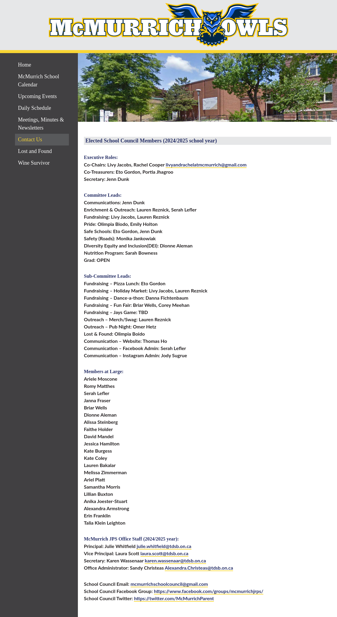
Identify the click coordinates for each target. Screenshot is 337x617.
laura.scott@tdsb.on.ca (164, 553)
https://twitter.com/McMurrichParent (174, 598)
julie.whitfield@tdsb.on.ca (164, 546)
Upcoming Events (37, 96)
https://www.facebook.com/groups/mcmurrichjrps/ (209, 591)
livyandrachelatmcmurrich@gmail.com (206, 164)
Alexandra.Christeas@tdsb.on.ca (199, 568)
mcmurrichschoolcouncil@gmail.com (169, 584)
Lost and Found (35, 151)
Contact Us (30, 139)
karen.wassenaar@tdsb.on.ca (175, 560)
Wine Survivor (34, 163)
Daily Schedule (34, 108)
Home (24, 65)
